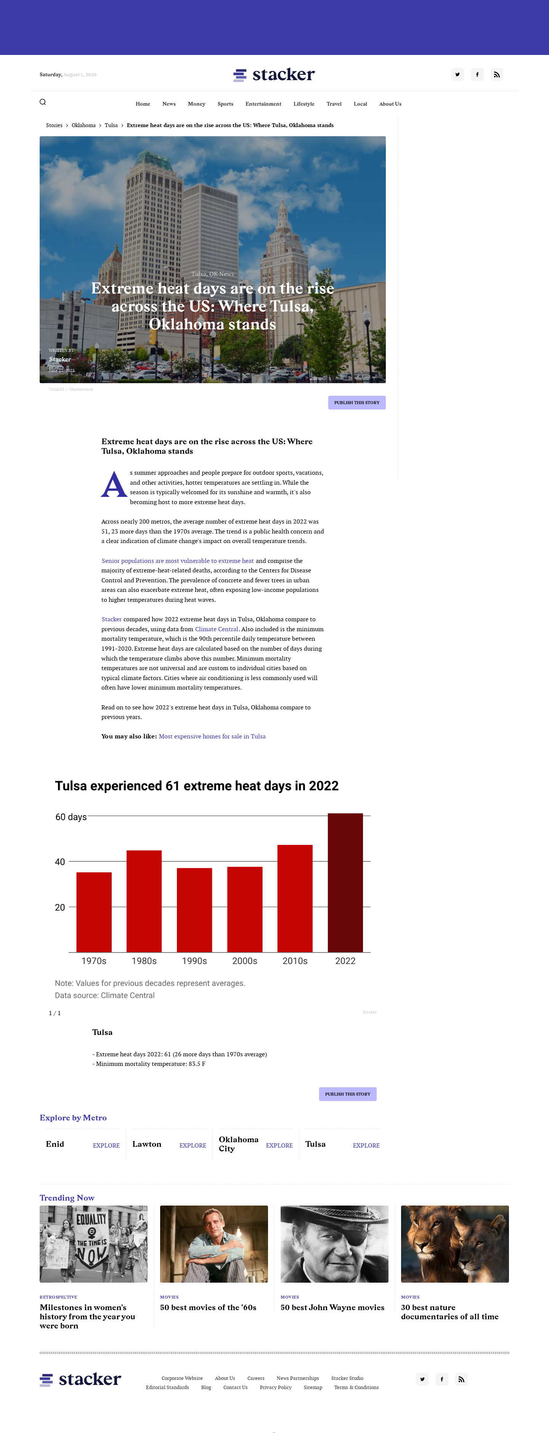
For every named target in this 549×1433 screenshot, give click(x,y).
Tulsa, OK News (212, 274)
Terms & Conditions (356, 1387)
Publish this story (357, 402)
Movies (169, 1297)
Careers (256, 1378)
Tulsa (111, 125)
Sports (225, 104)
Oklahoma (84, 125)
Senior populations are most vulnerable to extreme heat (178, 561)
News (169, 104)
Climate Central (216, 629)
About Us (390, 104)
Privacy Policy (276, 1387)
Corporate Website (182, 1378)
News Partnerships (298, 1378)
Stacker (60, 359)
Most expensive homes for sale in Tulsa (212, 736)
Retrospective (58, 1297)
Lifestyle (304, 104)
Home (143, 104)
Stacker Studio (347, 1378)
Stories (54, 125)
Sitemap (313, 1387)
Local (360, 104)
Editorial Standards (167, 1387)
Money (196, 104)
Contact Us (235, 1387)
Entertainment (263, 104)
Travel (334, 104)
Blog (206, 1387)
